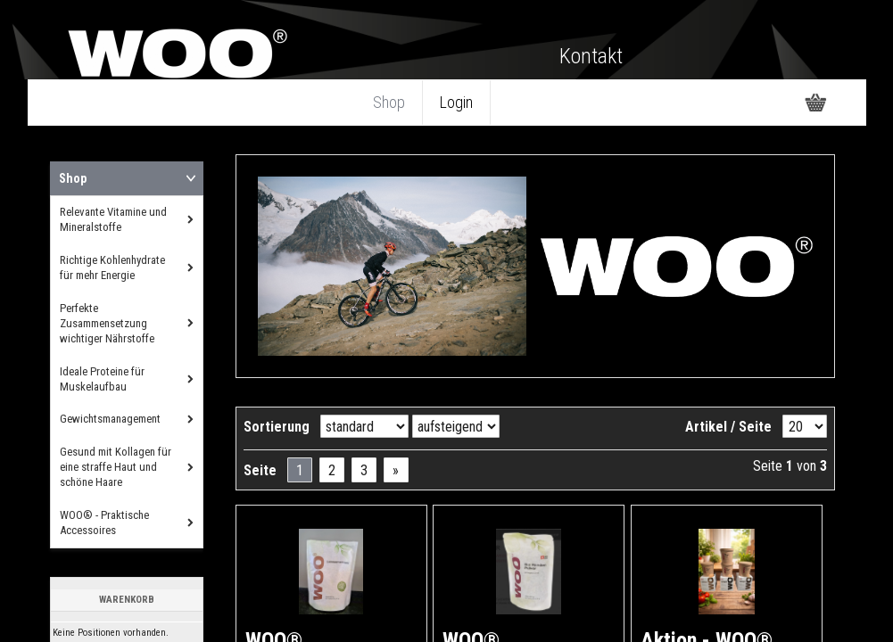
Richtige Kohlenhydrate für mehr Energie (112, 267)
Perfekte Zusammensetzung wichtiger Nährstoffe (107, 323)
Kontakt (591, 56)
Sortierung (277, 426)
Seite (260, 470)
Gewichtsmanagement (110, 418)
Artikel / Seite (728, 426)
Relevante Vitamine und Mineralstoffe (113, 219)
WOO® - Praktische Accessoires (104, 522)
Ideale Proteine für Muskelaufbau (102, 379)
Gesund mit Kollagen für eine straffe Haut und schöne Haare (115, 467)
